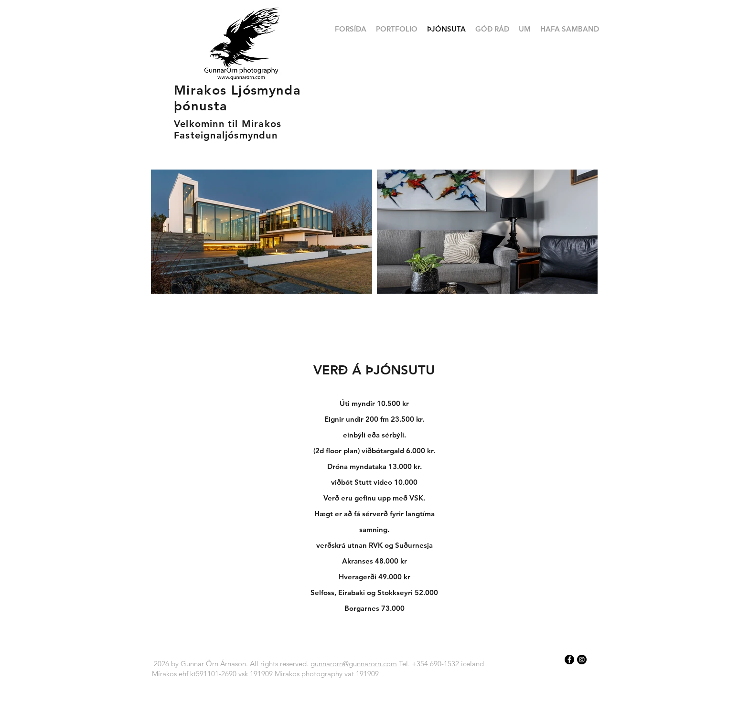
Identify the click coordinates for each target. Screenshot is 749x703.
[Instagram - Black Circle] (582, 659)
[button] (396, 29)
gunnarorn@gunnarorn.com (353, 663)
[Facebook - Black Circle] (569, 659)
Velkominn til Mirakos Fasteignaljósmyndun (227, 129)
